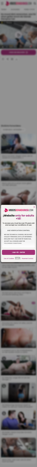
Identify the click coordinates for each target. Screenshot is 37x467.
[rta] (18, 259)
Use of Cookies (9, 258)
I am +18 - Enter (18, 252)
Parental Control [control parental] (27, 258)
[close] (34, 207)
